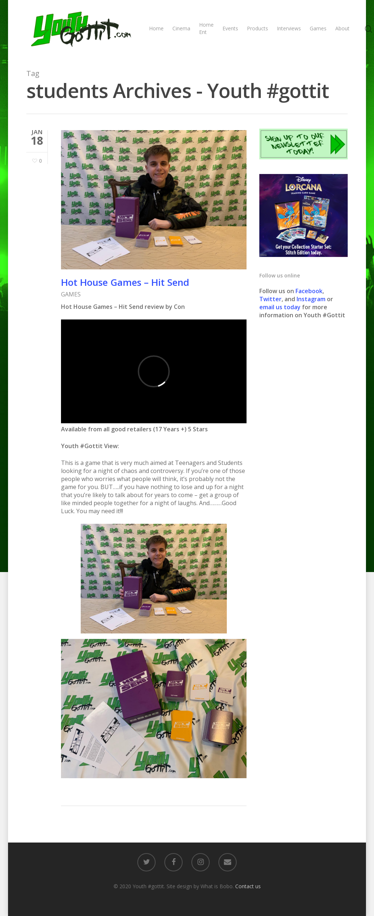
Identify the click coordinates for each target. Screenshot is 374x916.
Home (156, 28)
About (342, 28)
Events (230, 28)
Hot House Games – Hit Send (125, 282)
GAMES (71, 294)
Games (318, 28)
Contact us (248, 886)
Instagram (312, 299)
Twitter (270, 299)
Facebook (309, 291)
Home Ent (206, 28)
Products (257, 28)
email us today (280, 307)
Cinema (181, 28)
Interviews (289, 28)
